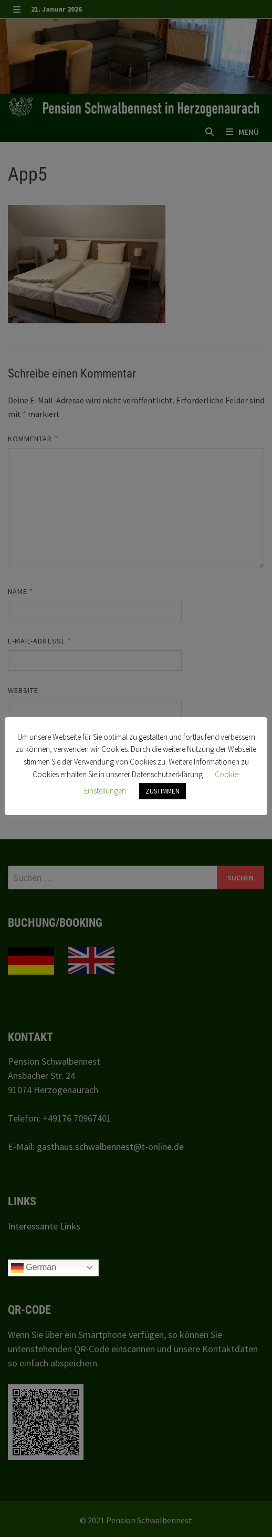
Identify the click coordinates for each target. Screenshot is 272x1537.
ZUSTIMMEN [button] (162, 791)
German (33, 1268)
